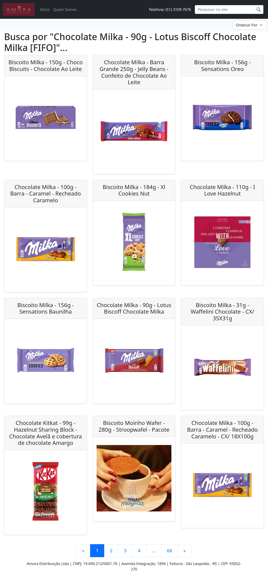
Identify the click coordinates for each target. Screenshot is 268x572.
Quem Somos (65, 9)
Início (45, 9)
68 (169, 550)
